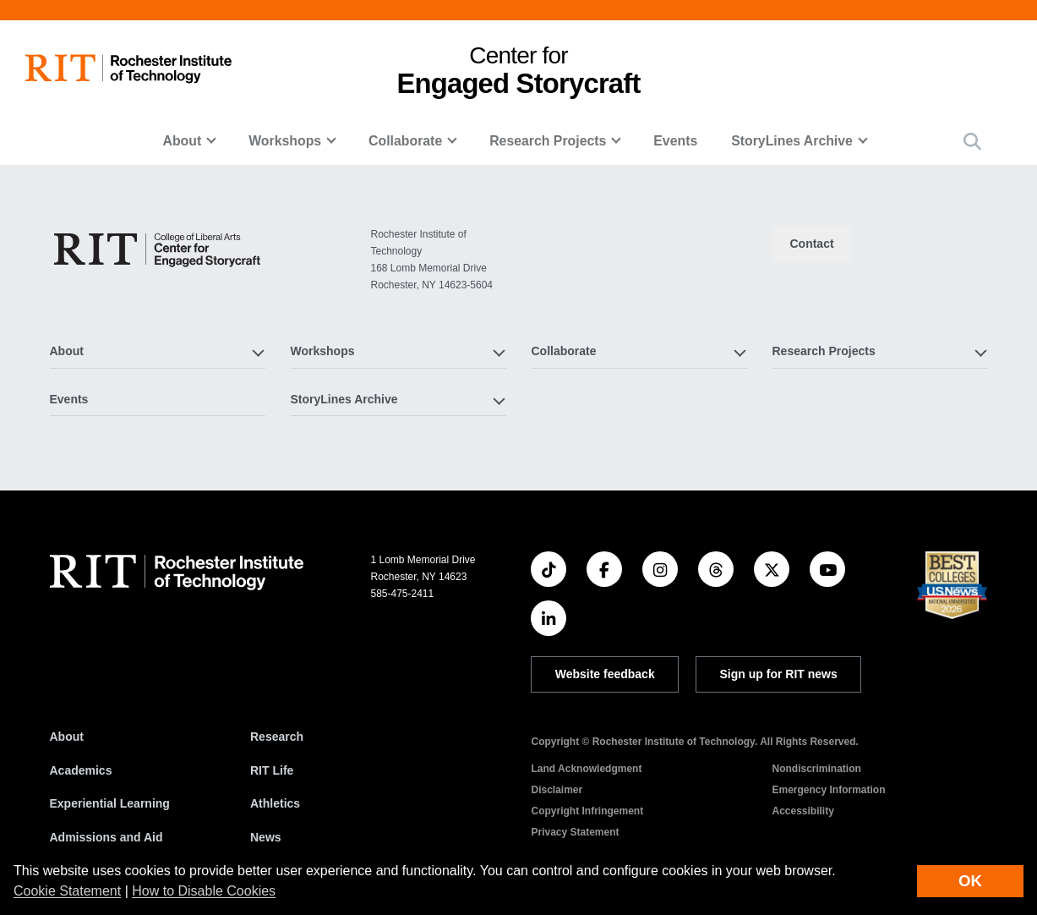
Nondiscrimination (816, 769)
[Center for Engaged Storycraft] (158, 249)
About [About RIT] (67, 736)
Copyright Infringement (587, 811)
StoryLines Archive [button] (792, 141)
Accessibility (802, 811)
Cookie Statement (67, 891)
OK (970, 881)
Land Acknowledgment (586, 769)
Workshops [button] (284, 141)
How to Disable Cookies (204, 891)
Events (675, 141)
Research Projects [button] (547, 141)
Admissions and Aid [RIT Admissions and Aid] (106, 837)
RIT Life (271, 770)
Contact (811, 243)
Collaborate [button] (405, 141)
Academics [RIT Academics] (81, 770)
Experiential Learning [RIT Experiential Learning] (110, 803)
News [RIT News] (265, 837)
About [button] (182, 141)
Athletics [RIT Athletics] (275, 803)
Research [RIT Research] (276, 736)
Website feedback (605, 674)
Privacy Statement (575, 832)
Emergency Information (828, 790)
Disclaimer (556, 790)
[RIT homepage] (128, 69)
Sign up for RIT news (779, 674)
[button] (972, 142)
